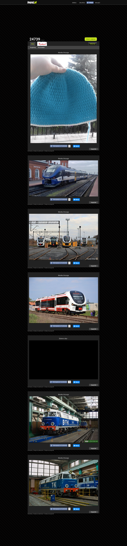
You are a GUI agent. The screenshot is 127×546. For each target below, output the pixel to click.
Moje (32, 44)
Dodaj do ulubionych (38, 151)
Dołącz (97, 2)
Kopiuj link (93, 149)
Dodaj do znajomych (91, 39)
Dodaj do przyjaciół (49, 151)
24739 (37, 39)
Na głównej (33, 47)
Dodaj (74, 2)
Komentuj (30, 151)
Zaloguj (82, 2)
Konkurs (42, 43)
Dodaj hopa (92, 43)
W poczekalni (41, 47)
